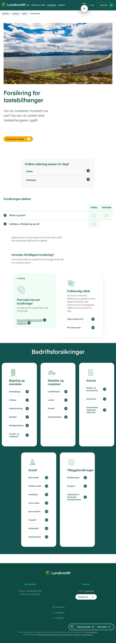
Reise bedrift (33, 477)
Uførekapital (33, 528)
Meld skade (102, 627)
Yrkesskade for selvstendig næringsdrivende (74, 497)
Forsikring (51, 5)
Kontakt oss (21, 323)
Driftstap (12, 400)
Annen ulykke (33, 503)
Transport (71, 486)
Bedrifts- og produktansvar (92, 389)
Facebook (58, 607)
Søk (91, 5)
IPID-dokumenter (74, 327)
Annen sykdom (34, 511)
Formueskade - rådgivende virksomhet (92, 410)
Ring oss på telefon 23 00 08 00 (29, 320)
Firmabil (51, 408)
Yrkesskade (33, 494)
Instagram (58, 612)
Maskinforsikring (16, 408)
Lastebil (51, 400)
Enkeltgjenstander (16, 425)
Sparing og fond (38, 5)
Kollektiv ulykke (34, 486)
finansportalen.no (91, 632)
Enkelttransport (73, 477)
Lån (27, 5)
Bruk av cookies (87, 634)
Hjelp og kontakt (85, 627)
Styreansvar (91, 399)
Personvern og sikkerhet (72, 634)
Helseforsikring (34, 537)
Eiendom (61, 5)
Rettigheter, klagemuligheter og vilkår (50, 634)
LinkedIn (58, 618)
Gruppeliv (32, 520)
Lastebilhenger (54, 391)
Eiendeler (13, 417)
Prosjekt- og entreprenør (14, 435)
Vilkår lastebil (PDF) (75, 319)
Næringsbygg (14, 391)
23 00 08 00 (89, 591)
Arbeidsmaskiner (55, 417)
